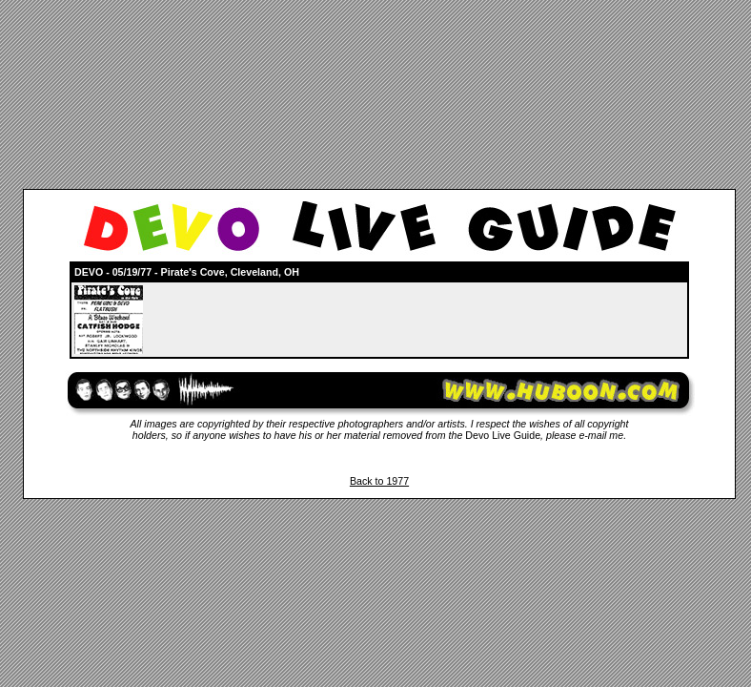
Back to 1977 (379, 481)
